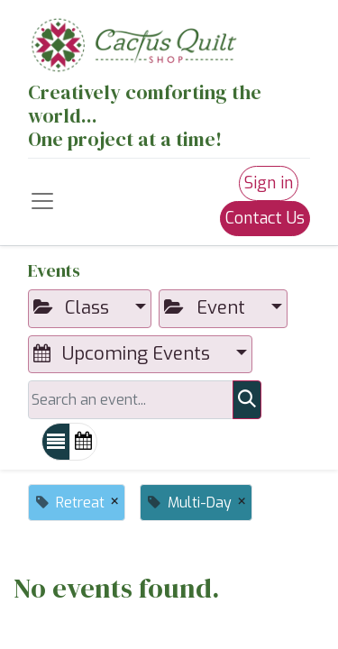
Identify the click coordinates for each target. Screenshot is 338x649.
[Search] (247, 399)
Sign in (268, 183)
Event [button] (206, 308)
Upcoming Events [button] (124, 354)
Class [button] (73, 308)
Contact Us (265, 218)
